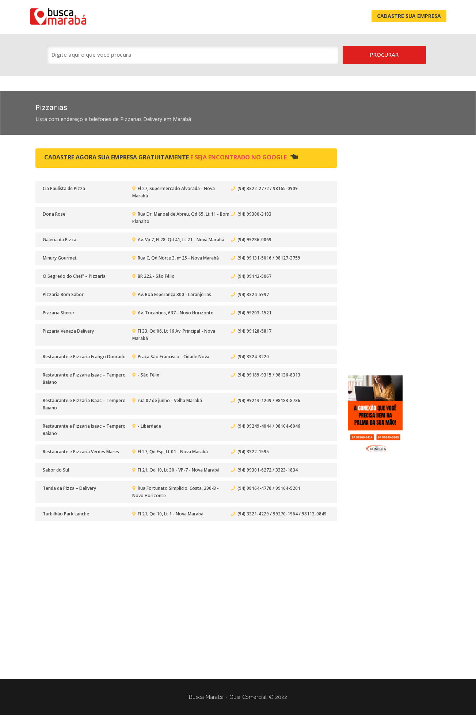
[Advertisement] (377, 256)
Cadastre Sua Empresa (409, 15)
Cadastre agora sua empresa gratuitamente (171, 157)
